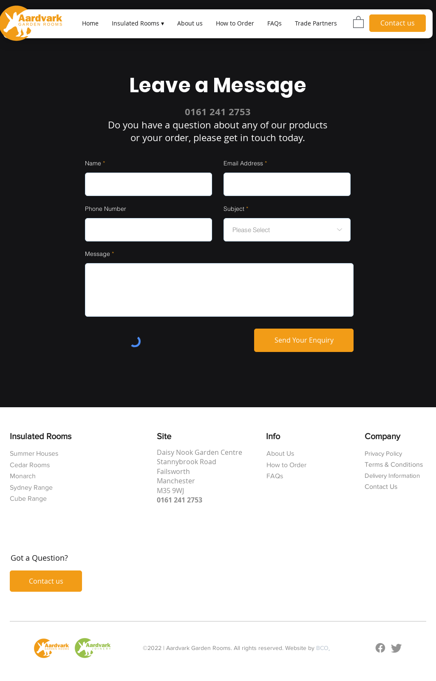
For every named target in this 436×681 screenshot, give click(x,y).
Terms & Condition (392, 464)
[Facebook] (380, 647)
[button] (137, 23)
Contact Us (381, 486)
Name (93, 163)
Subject (234, 209)
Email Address (243, 163)
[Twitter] (396, 647)
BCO (322, 647)
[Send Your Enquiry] (304, 340)
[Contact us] (397, 23)
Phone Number (105, 209)
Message (97, 254)
